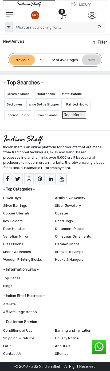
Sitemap (62, 354)
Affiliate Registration (20, 312)
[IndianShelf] (29, 4)
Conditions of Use (18, 330)
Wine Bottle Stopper (44, 104)
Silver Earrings (15, 206)
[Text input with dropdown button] (59, 27)
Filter (100, 42)
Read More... (74, 115)
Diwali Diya (12, 198)
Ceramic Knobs (18, 94)
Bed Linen (14, 104)
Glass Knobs (13, 244)
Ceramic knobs (67, 244)
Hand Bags (64, 221)
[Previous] (22, 59)
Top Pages (12, 278)
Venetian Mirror (16, 236)
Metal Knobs (46, 94)
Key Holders (13, 221)
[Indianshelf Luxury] (81, 4)
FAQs (7, 346)
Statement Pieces (70, 229)
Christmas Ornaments (73, 236)
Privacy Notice (67, 338)
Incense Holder (18, 115)
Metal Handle (72, 94)
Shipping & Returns (19, 338)
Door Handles (14, 229)
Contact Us (12, 354)
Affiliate (9, 304)
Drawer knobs (47, 115)
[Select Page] (45, 59)
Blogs (7, 286)
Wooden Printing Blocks (22, 260)
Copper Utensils (16, 213)
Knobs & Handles (17, 252)
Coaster (61, 213)
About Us (62, 346)
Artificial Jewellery (70, 198)
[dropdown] (9, 27)
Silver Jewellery (68, 206)
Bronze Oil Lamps (69, 252)
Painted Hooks (77, 104)
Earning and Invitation (73, 330)
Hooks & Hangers (69, 260)
